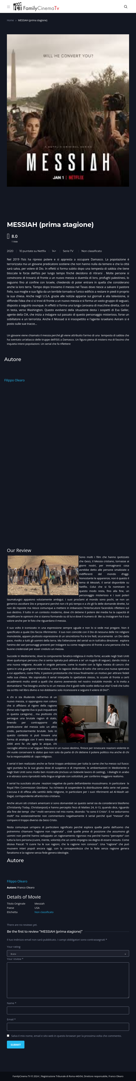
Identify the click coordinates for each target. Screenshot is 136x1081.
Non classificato (91, 251)
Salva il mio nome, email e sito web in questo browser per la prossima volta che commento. (66, 1036)
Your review (15, 959)
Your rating (13, 946)
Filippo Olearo (14, 380)
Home (10, 20)
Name (11, 1003)
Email (11, 1019)
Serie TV (68, 251)
